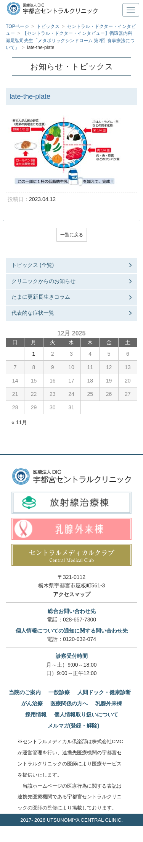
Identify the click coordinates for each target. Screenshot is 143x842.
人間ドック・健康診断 (104, 692)
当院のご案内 (25, 692)
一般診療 (59, 692)
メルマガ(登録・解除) (73, 726)
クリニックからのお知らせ (43, 281)
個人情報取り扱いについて (86, 714)
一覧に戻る (71, 234)
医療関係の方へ (69, 703)
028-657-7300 (79, 619)
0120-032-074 (79, 639)
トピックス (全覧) (32, 265)
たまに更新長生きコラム (40, 297)
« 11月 (19, 422)
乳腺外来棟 (108, 703)
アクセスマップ (71, 594)
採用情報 (36, 714)
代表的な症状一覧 (32, 313)
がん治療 (32, 703)
